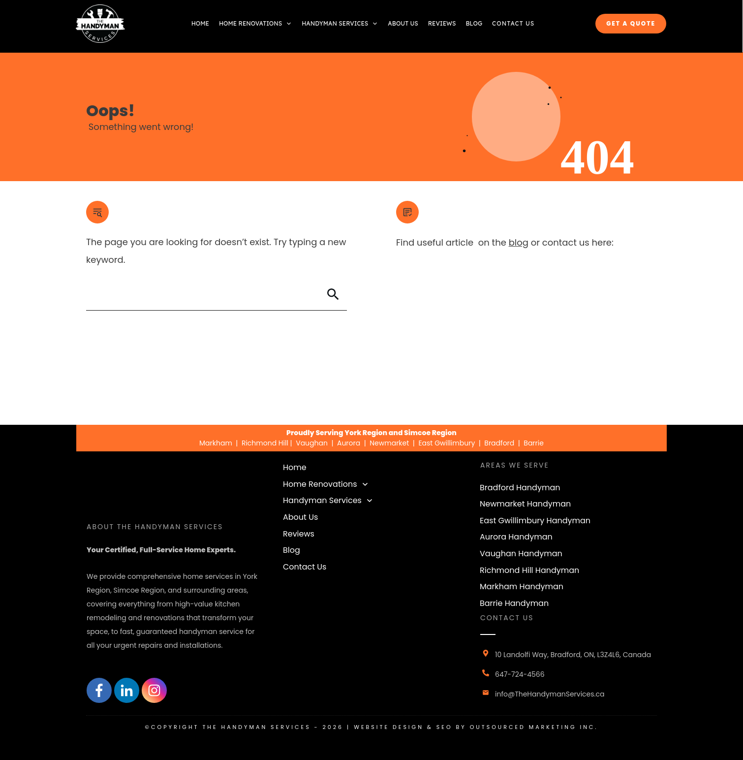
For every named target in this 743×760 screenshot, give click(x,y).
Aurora (348, 443)
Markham (215, 443)
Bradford (499, 443)
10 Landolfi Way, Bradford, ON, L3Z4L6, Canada (573, 655)
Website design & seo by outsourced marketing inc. (476, 727)
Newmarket (389, 443)
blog (518, 242)
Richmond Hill (266, 443)
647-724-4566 (520, 674)
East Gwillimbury (446, 443)
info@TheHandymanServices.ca (549, 694)
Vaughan (312, 443)
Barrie (534, 443)
